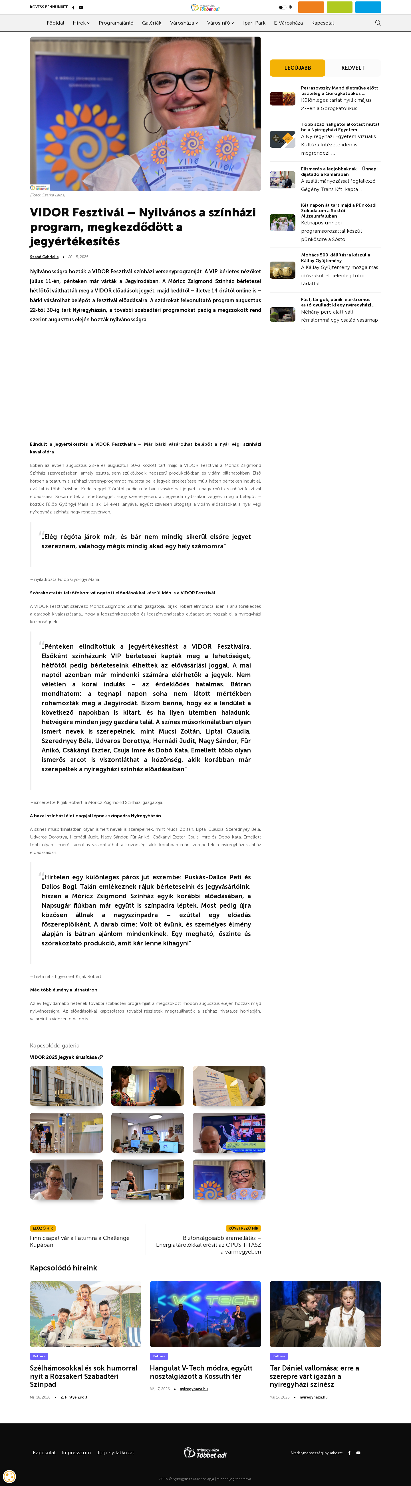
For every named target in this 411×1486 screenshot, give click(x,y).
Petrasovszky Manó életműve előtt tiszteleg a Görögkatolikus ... (339, 90)
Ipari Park (254, 23)
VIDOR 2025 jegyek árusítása (66, 1057)
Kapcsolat (323, 23)
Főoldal (55, 23)
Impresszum (76, 1452)
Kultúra (39, 1356)
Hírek (79, 23)
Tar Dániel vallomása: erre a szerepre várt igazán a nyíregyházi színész (314, 1376)
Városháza (182, 23)
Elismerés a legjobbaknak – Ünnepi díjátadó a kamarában (339, 171)
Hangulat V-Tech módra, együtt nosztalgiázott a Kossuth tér (201, 1372)
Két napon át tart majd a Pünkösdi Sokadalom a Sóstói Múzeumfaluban (338, 210)
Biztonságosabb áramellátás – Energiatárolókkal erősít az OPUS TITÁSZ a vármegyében (208, 1244)
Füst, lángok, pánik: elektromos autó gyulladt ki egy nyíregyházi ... (338, 302)
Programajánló (116, 23)
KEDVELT (353, 68)
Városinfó (218, 23)
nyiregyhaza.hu (194, 1389)
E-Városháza (288, 23)
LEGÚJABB (297, 68)
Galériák (151, 23)
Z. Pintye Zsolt (74, 1397)
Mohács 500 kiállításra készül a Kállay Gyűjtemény (335, 257)
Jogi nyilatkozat (115, 1452)
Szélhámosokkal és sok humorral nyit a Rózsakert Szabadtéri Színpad (83, 1376)
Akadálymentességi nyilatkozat (316, 1453)
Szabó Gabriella (44, 257)
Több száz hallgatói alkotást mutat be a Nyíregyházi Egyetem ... (340, 126)
